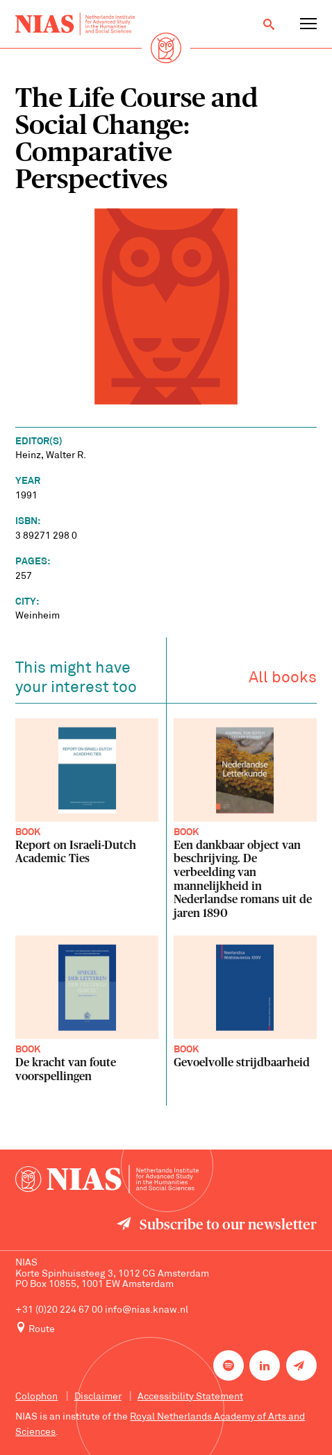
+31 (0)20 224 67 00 (59, 1310)
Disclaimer (98, 1397)
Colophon (36, 1397)
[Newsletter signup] (301, 1365)
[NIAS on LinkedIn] (264, 1365)
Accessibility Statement (190, 1397)
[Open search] (269, 24)
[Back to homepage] (75, 23)
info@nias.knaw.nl (146, 1310)
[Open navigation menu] (308, 24)
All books (283, 681)
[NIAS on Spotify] (228, 1365)
